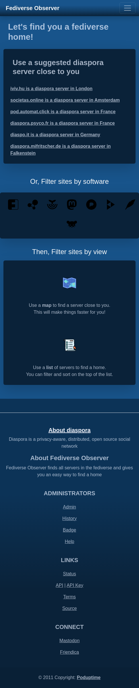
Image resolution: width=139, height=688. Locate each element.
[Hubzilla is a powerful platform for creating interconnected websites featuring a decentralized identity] (33, 204)
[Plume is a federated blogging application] (130, 204)
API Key (75, 585)
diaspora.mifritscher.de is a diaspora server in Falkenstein (60, 150)
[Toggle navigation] (127, 8)
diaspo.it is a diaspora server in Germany (55, 134)
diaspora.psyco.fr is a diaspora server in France (62, 123)
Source (69, 608)
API (59, 585)
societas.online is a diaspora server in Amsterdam (65, 100)
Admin (69, 506)
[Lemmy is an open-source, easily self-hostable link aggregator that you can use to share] (72, 223)
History (69, 518)
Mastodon (69, 640)
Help (69, 541)
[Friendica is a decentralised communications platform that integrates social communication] (13, 204)
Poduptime (89, 677)
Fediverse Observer (32, 8)
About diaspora (70, 430)
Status (69, 573)
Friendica (69, 652)
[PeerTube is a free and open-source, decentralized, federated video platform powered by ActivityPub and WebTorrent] (111, 204)
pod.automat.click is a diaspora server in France (62, 111)
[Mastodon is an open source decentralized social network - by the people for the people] (72, 204)
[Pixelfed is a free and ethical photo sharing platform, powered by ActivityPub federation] (91, 204)
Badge (69, 530)
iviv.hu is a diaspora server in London (51, 88)
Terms (69, 596)
